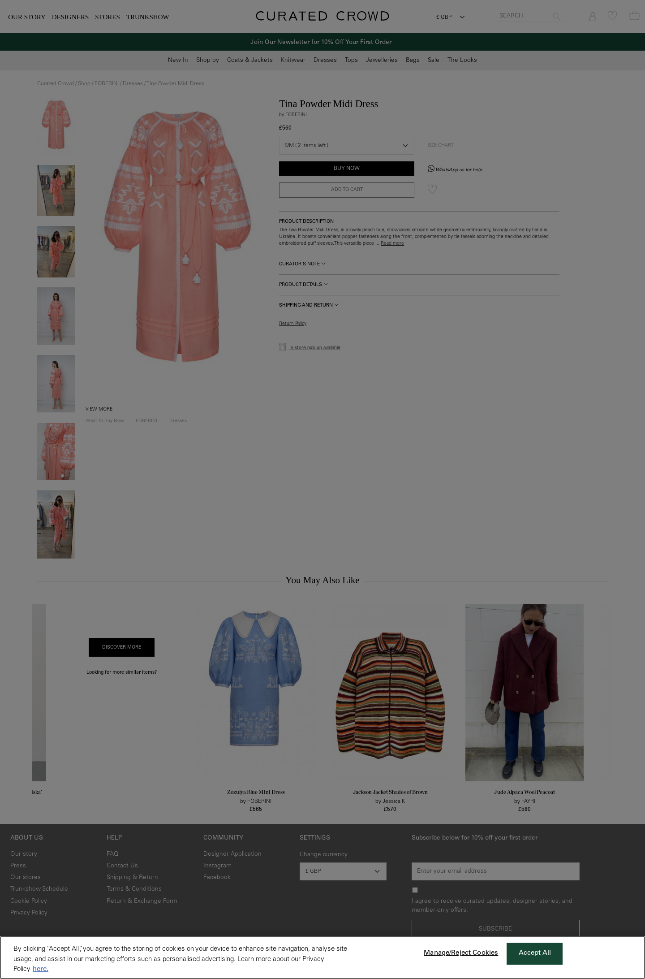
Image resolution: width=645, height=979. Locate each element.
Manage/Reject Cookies (461, 953)
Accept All (535, 953)
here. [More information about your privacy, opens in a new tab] (40, 969)
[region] (322, 957)
